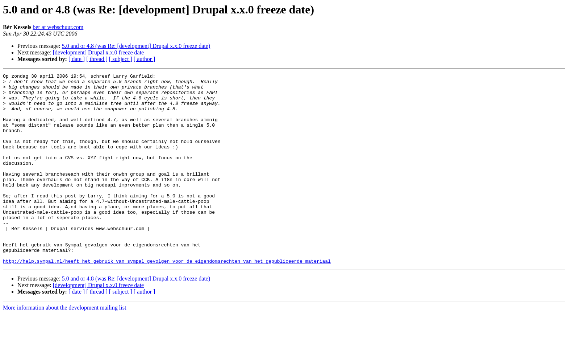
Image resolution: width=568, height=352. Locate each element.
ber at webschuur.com (58, 27)
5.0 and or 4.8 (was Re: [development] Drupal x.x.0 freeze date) (136, 46)
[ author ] (144, 59)
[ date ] (76, 59)
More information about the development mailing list (64, 346)
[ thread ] (97, 59)
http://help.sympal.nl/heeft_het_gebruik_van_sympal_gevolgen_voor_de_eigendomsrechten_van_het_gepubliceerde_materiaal (167, 299)
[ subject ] (120, 59)
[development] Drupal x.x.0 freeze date (98, 52)
